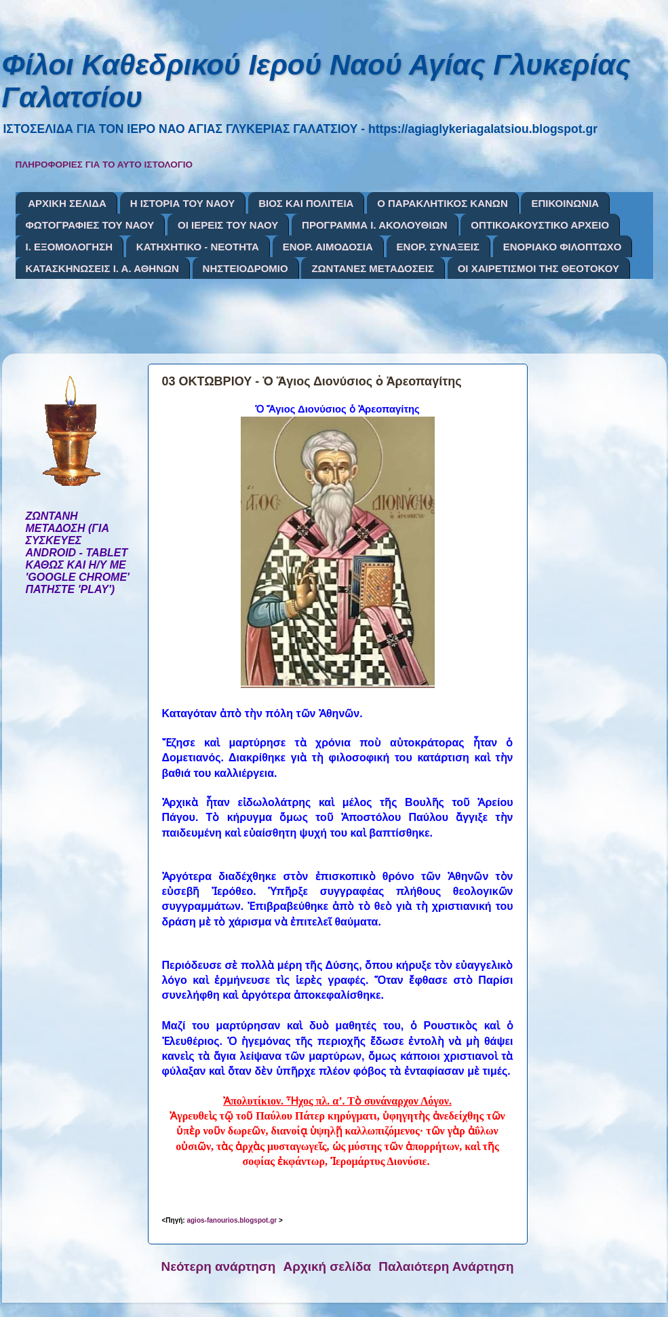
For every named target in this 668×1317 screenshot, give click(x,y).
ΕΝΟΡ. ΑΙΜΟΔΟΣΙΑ (328, 246)
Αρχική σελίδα (327, 1266)
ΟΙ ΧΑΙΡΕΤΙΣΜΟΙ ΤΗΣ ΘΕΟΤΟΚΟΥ (538, 268)
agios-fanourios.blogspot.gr (231, 1220)
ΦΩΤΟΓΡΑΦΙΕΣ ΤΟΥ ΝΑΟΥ (90, 225)
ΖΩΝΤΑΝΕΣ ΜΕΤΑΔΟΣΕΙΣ (372, 268)
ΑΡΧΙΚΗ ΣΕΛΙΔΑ (67, 203)
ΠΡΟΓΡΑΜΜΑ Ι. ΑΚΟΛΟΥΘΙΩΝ (374, 225)
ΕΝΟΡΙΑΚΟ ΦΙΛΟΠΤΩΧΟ (562, 246)
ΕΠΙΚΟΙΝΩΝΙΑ (565, 203)
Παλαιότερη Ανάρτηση (445, 1266)
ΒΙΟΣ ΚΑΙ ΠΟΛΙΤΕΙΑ (305, 203)
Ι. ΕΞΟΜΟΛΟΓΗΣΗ (69, 246)
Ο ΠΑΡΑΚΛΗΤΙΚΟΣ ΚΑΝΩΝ (442, 203)
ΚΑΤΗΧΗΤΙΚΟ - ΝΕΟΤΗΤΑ (197, 246)
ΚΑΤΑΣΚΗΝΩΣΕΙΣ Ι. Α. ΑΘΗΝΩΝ (102, 268)
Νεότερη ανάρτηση (218, 1266)
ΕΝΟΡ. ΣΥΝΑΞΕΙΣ (438, 246)
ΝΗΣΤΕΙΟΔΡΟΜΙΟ (245, 268)
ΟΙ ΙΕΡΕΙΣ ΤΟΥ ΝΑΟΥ (228, 225)
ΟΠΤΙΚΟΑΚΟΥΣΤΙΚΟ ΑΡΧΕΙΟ (540, 225)
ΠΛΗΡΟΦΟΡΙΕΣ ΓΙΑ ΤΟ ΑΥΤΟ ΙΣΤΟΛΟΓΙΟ (104, 164)
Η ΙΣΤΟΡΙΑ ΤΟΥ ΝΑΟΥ (182, 203)
